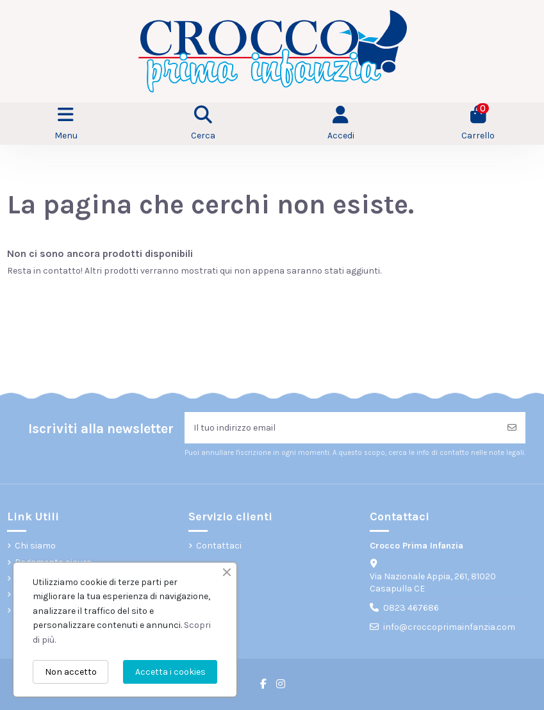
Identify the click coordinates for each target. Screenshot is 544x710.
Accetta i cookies (170, 671)
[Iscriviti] (512, 427)
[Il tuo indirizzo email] (342, 427)
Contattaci (219, 545)
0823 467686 (411, 607)
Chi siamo (35, 545)
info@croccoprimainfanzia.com (449, 627)
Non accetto (71, 671)
